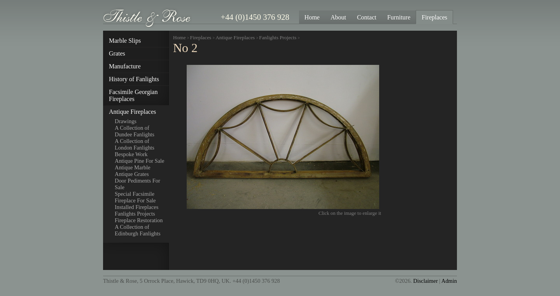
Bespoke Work (131, 154)
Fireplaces (201, 37)
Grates (117, 53)
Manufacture (125, 66)
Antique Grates (132, 174)
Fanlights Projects (135, 214)
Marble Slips (125, 40)
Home (179, 37)
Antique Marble (132, 167)
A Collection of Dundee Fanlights (134, 131)
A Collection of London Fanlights (134, 144)
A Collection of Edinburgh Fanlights (138, 230)
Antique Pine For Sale (139, 161)
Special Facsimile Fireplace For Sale (135, 197)
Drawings (125, 121)
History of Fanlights (134, 79)
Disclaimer (425, 281)
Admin (449, 281)
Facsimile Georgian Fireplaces (133, 95)
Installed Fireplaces (136, 207)
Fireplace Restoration (139, 220)
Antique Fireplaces (132, 111)
